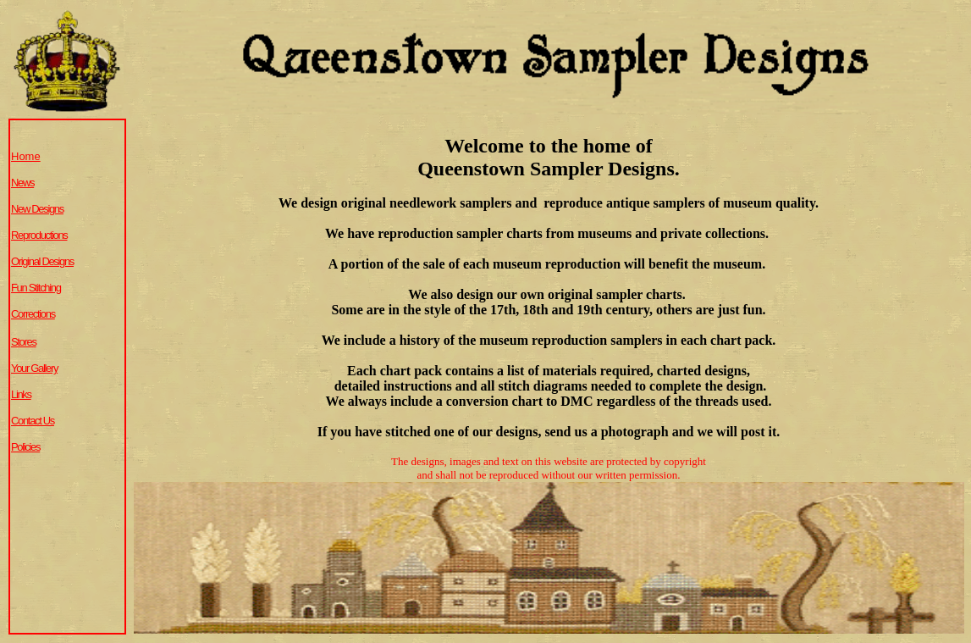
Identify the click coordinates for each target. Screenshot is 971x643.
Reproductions (39, 235)
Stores (23, 341)
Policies (25, 447)
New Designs (37, 208)
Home (26, 156)
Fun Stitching (36, 287)
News (22, 182)
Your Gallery (34, 368)
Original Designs (42, 261)
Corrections (33, 314)
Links (21, 394)
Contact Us (32, 420)
